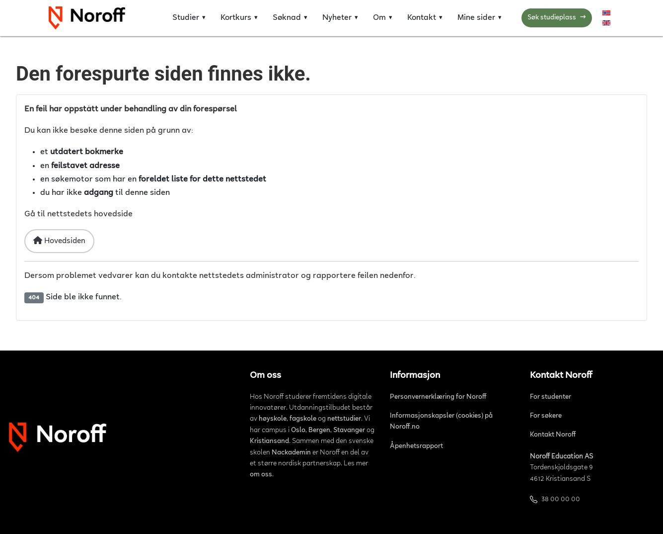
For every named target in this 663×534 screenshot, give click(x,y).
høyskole (273, 419)
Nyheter (337, 18)
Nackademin (291, 452)
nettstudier (344, 419)
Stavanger (349, 430)
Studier (185, 18)
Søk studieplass (556, 18)
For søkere (546, 416)
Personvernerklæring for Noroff (438, 397)
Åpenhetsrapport (416, 446)
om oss (261, 474)
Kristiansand (269, 441)
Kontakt (421, 18)
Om (379, 18)
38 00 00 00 (560, 499)
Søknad (287, 18)
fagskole (303, 419)
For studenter (550, 397)
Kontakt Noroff (553, 435)
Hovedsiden (59, 240)
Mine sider (476, 18)
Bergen (319, 430)
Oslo (298, 430)
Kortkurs (236, 18)
